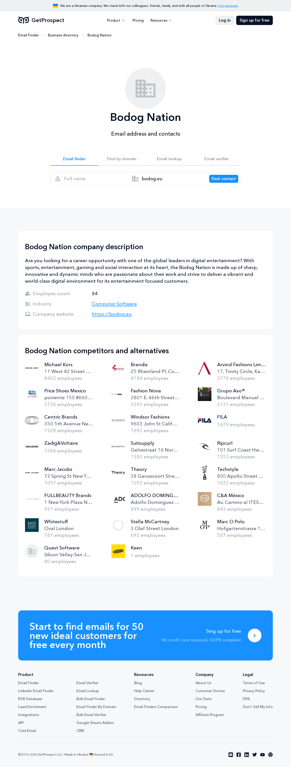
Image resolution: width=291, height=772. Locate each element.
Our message (228, 6)
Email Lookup (87, 696)
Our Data (203, 704)
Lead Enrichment (32, 712)
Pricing (138, 20)
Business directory (63, 35)
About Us (203, 688)
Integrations (28, 720)
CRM (80, 736)
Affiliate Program (210, 720)
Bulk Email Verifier (91, 720)
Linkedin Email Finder (36, 696)
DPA (246, 704)
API (21, 728)
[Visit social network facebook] (238, 760)
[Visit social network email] (230, 760)
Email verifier (216, 160)
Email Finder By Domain (96, 712)
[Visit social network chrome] (270, 760)
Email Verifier (87, 688)
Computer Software (114, 309)
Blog (138, 688)
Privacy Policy (254, 696)
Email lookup (169, 160)
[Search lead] (220, 182)
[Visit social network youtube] (262, 760)
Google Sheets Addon (95, 728)
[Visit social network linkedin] (246, 760)
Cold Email (27, 736)
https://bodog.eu (112, 319)
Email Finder (28, 35)
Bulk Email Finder (90, 704)
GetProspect (41, 20)
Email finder (74, 160)
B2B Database (30, 704)
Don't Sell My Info (258, 712)
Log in (225, 20)
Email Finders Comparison (156, 712)
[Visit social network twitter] (254, 760)
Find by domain (122, 160)
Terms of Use (254, 688)
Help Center (144, 696)
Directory (142, 704)
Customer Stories (210, 696)
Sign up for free (254, 20)
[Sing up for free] (254, 641)
